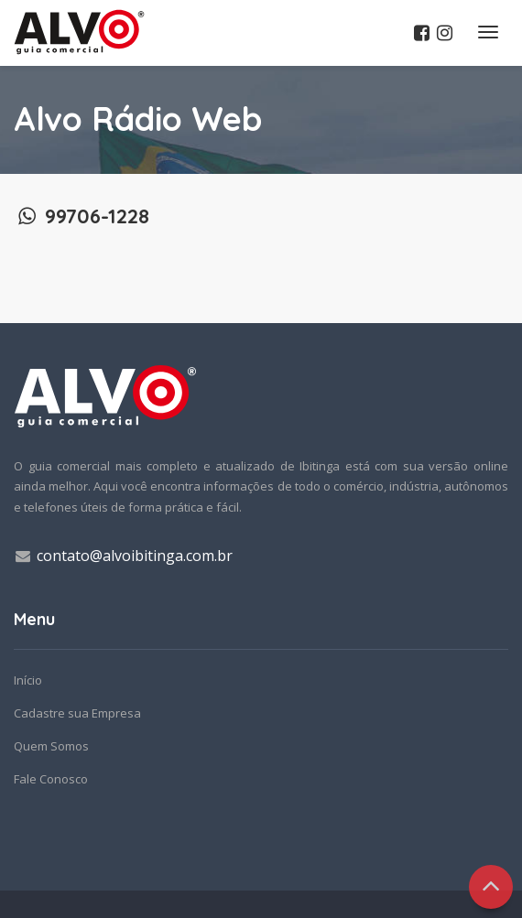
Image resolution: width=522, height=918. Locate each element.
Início (28, 680)
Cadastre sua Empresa (77, 713)
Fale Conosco (51, 779)
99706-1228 (81, 216)
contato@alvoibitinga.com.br (135, 555)
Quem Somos (51, 746)
